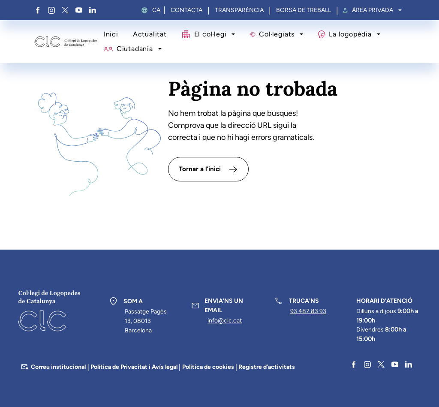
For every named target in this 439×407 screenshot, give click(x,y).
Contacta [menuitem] (186, 10)
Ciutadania (135, 49)
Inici (111, 34)
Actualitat (150, 34)
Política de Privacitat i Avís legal (133, 367)
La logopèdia (350, 34)
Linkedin (92, 10)
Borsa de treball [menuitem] (303, 10)
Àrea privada (372, 10)
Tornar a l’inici (200, 169)
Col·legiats (277, 34)
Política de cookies (208, 367)
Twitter (65, 10)
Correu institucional (58, 367)
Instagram (51, 10)
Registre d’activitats (266, 367)
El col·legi (210, 34)
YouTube (78, 10)
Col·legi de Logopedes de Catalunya (65, 42)
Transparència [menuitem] (239, 10)
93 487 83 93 (308, 311)
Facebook (37, 10)
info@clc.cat (224, 320)
